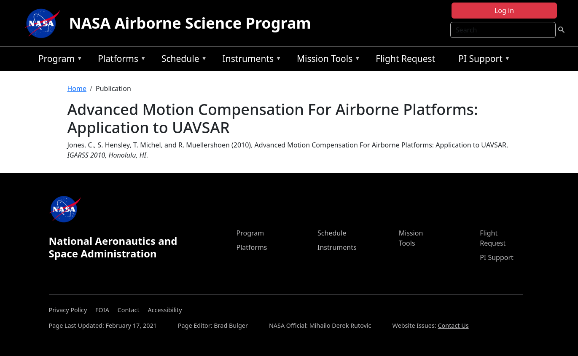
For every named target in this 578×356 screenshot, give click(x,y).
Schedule (182, 60)
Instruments (250, 60)
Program (58, 60)
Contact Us (453, 325)
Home (77, 88)
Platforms (120, 60)
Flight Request (405, 58)
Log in (504, 10)
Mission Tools (326, 60)
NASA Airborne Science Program (190, 23)
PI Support (482, 60)
